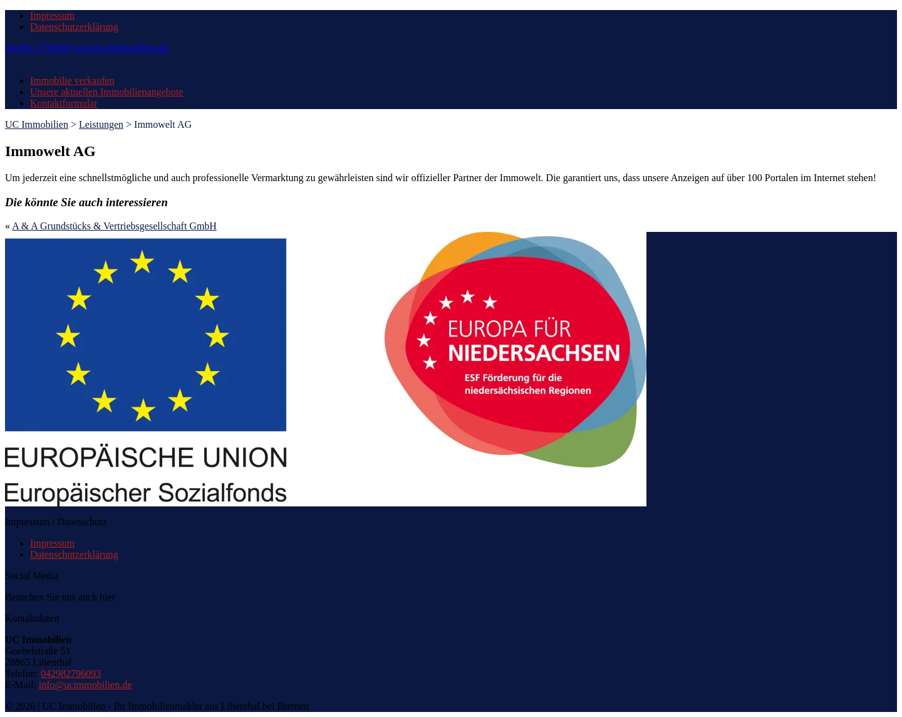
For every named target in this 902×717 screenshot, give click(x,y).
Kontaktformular (64, 103)
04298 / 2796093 (39, 48)
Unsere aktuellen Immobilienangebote (106, 91)
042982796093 (71, 673)
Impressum (52, 15)
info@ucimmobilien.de (121, 48)
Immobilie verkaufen (72, 80)
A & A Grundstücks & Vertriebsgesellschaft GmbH (114, 226)
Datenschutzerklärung (74, 26)
